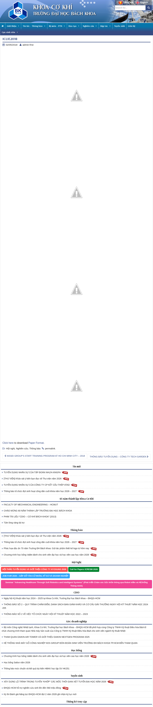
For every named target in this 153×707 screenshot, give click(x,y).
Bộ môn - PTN (57, 26)
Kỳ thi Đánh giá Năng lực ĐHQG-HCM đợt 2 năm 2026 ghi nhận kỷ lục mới (39, 694)
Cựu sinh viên (10, 32)
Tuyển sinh (119, 26)
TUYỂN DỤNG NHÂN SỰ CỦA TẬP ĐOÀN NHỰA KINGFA (35, 473)
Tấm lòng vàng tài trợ (13, 522)
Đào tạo (74, 26)
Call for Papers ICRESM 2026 (84, 569)
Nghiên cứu (90, 26)
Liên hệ (131, 26)
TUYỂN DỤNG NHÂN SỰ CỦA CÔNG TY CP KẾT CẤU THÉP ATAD (39, 485)
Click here (8, 443)
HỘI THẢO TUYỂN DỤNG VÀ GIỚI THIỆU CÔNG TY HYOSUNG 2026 (34, 569)
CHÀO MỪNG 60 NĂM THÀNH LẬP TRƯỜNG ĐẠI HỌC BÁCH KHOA (37, 510)
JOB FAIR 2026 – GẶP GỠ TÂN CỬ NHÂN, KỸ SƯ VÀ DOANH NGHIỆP (35, 576)
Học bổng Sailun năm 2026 (16, 662)
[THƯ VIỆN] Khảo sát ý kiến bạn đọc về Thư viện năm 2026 (35, 479)
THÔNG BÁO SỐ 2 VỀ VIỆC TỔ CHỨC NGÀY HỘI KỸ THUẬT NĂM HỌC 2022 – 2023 (45, 614)
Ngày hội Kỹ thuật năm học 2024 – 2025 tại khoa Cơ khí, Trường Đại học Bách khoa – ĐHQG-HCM (51, 598)
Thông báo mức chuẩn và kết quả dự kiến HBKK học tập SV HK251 (35, 668)
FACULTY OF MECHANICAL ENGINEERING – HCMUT (30, 504)
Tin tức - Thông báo (34, 26)
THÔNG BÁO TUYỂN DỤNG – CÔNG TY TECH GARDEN (119, 456)
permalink (50, 448)
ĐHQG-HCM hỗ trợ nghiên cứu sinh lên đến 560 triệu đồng (35, 688)
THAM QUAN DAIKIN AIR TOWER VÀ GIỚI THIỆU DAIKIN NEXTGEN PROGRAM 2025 (45, 637)
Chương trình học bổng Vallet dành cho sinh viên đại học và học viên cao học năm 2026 (49, 555)
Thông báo (35, 448)
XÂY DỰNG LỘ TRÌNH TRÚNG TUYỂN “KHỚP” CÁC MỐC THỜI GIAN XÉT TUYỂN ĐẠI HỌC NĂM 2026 (58, 682)
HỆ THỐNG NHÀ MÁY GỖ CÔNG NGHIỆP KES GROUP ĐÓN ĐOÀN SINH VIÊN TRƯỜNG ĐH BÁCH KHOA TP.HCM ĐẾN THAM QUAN (69, 643)
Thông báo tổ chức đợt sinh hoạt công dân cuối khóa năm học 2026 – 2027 (43, 491)
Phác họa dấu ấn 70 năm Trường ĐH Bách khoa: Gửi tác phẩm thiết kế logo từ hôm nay (49, 549)
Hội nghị (10, 448)
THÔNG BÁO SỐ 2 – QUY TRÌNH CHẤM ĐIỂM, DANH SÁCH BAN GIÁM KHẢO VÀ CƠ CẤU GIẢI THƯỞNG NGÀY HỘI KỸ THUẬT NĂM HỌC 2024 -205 (75, 606)
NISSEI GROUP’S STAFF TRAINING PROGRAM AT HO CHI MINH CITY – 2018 (45, 456)
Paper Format (36, 443)
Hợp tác (105, 26)
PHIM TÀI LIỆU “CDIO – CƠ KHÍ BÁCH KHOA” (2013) (29, 516)
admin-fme (28, 44)
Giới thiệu (13, 26)
